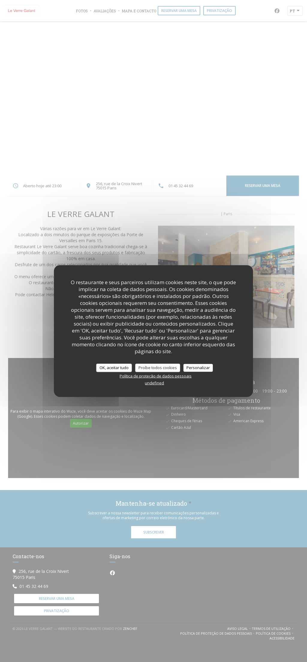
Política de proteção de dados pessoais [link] (156, 375)
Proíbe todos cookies (158, 367)
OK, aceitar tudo (114, 367)
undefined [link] (154, 382)
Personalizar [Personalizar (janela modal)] (198, 367)
